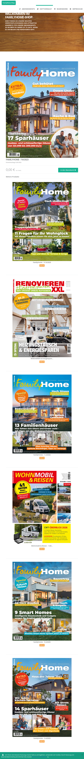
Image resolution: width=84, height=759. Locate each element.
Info (42, 265)
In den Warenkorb (68, 170)
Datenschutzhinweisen (39, 757)
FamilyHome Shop (9, 3)
